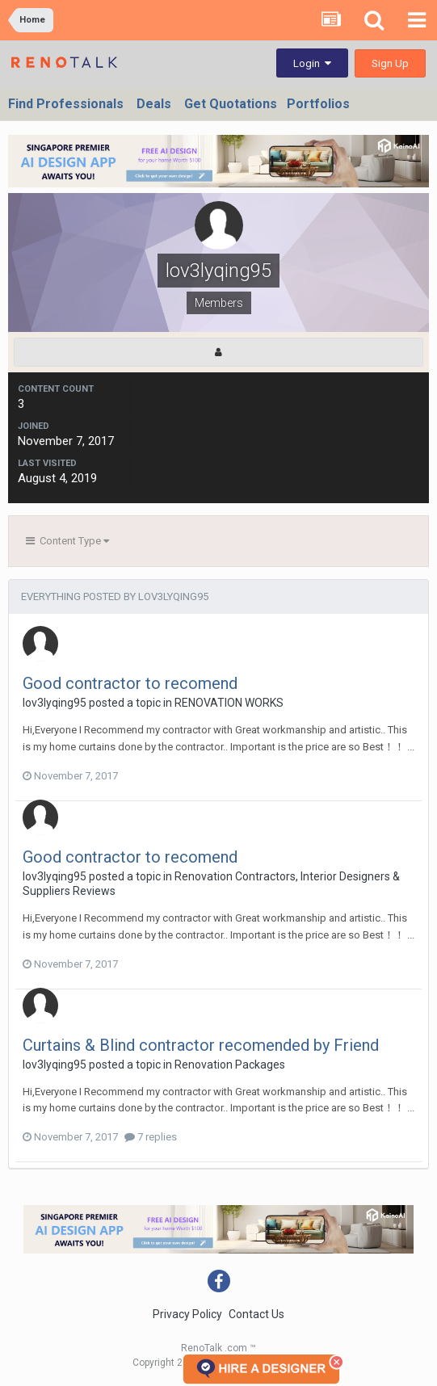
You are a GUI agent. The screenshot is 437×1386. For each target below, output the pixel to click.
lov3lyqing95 (54, 702)
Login (312, 63)
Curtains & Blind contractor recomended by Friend (201, 1045)
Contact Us (256, 1314)
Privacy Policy (187, 1314)
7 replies (150, 1137)
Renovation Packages (229, 1064)
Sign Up (390, 63)
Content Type (67, 541)
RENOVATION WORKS (229, 702)
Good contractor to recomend (130, 683)
